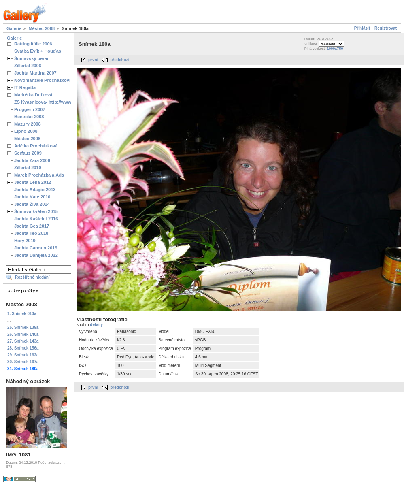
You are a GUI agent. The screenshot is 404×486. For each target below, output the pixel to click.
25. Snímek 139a (22, 327)
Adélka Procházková (35, 145)
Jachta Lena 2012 (32, 182)
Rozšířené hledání (32, 277)
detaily (96, 324)
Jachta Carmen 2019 (35, 247)
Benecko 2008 (29, 116)
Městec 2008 (41, 28)
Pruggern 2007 (29, 109)
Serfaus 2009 (28, 153)
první (93, 60)
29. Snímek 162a (22, 355)
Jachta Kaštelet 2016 (36, 218)
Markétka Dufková (33, 94)
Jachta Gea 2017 (31, 226)
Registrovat (385, 28)
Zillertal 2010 (27, 167)
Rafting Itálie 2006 (33, 43)
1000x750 (335, 49)
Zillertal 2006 (27, 65)
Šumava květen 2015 (36, 211)
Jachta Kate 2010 (32, 196)
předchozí (119, 60)
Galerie (13, 28)
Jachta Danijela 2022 (36, 255)
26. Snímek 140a (22, 334)
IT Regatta (25, 87)
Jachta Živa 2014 (32, 204)
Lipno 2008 (26, 131)
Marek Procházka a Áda (39, 175)
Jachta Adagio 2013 (34, 189)
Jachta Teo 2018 (31, 233)
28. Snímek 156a (22, 348)
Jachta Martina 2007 (35, 72)
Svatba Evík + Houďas (37, 51)
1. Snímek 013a (21, 313)
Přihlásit (362, 28)
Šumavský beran (32, 58)
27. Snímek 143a (22, 341)
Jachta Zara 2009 (32, 160)
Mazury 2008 (27, 124)
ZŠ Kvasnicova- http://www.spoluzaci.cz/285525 (64, 102)
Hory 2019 (25, 240)
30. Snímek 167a (22, 362)
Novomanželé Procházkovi (42, 80)
